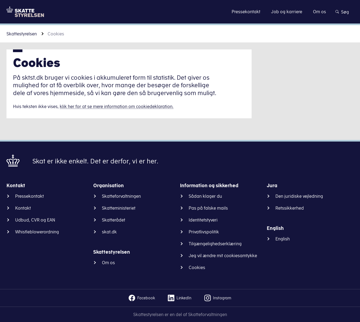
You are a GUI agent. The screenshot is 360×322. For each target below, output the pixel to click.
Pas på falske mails (208, 208)
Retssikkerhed (289, 208)
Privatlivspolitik (204, 231)
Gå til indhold (180, 11)
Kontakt (23, 208)
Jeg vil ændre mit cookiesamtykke (223, 255)
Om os (108, 262)
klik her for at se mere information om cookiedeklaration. (117, 106)
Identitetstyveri (203, 219)
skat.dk (109, 231)
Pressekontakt (29, 196)
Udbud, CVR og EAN (35, 219)
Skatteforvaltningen (121, 196)
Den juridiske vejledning (299, 196)
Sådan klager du (205, 196)
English (282, 238)
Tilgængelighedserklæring (215, 243)
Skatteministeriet (118, 208)
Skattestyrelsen (21, 33)
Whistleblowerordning (37, 231)
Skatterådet (113, 219)
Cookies (197, 267)
